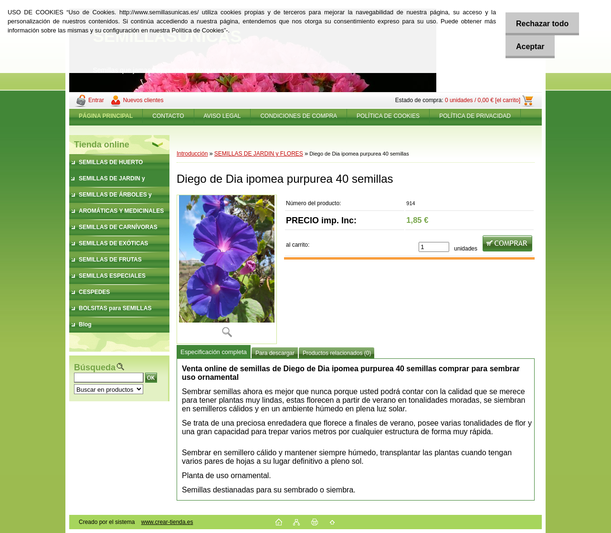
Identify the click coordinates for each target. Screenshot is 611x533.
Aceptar (528, 46)
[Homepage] (106, 116)
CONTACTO (168, 116)
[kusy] (434, 247)
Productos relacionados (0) (337, 353)
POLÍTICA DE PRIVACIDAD (475, 116)
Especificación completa (213, 351)
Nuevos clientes (143, 100)
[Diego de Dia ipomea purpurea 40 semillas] (226, 269)
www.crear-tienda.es (167, 522)
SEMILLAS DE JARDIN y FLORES (258, 153)
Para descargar (275, 353)
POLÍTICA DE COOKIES (388, 116)
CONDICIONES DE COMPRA (298, 116)
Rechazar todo (540, 24)
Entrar (96, 100)
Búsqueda (95, 367)
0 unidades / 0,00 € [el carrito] (482, 100)
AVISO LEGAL (222, 116)
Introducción (192, 153)
